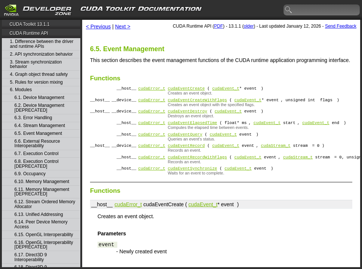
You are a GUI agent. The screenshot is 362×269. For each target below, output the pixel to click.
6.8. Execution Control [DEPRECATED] (37, 163)
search (289, 10)
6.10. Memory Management (42, 181)
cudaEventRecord (186, 152)
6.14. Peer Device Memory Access (41, 224)
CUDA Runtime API (28, 33)
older (249, 26)
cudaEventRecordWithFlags (197, 164)
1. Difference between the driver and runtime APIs (42, 44)
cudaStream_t (275, 152)
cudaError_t (151, 89)
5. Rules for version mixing (36, 82)
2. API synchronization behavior (41, 54)
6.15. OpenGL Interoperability (44, 234)
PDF (218, 26)
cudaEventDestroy (187, 114)
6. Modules (21, 89)
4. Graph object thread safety (39, 74)
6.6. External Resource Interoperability (37, 143)
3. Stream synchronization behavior (36, 64)
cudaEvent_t (225, 89)
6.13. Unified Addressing (39, 214)
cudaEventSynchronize (192, 177)
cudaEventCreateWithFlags (197, 102)
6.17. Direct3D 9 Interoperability (31, 257)
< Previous (98, 27)
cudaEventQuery (185, 139)
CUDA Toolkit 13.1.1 (29, 24)
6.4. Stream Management (40, 125)
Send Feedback (340, 26)
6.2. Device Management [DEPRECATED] (39, 107)
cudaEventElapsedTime (192, 127)
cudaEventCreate (186, 89)
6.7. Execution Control (37, 153)
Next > (122, 27)
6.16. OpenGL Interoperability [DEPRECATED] (44, 245)
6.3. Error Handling (33, 117)
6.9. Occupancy (30, 173)
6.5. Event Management (38, 133)
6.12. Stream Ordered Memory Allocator (45, 204)
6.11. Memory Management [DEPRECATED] (42, 192)
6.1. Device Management (39, 97)
